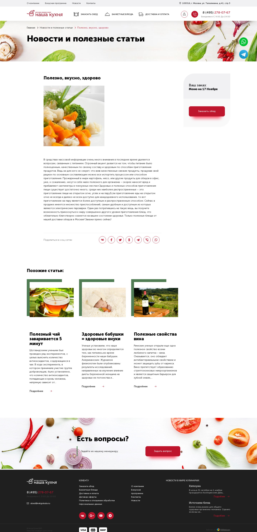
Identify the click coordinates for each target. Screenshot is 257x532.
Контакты (90, 3)
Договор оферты (88, 497)
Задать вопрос (163, 451)
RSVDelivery (223, 530)
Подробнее (36, 391)
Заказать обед (86, 14)
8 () (216, 12)
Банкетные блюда (119, 14)
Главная (31, 27)
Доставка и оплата (153, 14)
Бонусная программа (55, 3)
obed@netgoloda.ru (38, 503)
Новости (76, 3)
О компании (33, 3)
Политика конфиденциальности (39, 531)
